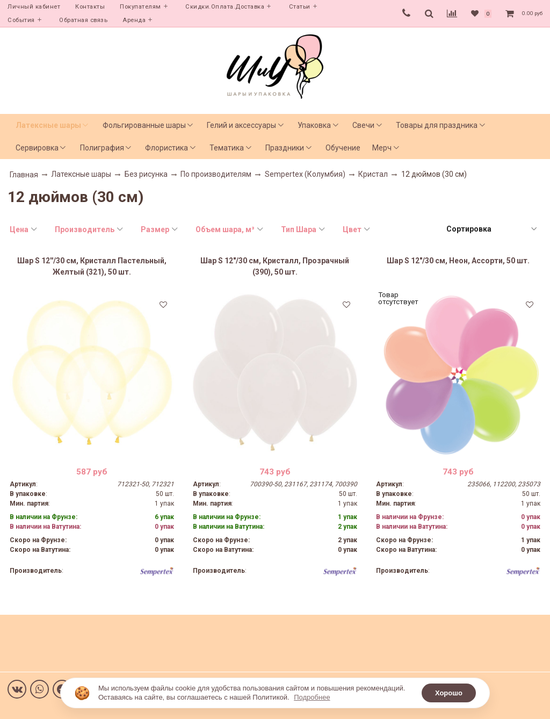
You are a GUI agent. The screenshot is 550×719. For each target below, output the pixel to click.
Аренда (134, 20)
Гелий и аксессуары (241, 125)
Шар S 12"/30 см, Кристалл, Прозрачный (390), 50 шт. (274, 266)
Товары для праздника (436, 125)
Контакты (90, 6)
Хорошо (448, 693)
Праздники (284, 147)
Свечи (363, 125)
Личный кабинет (34, 6)
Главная (24, 174)
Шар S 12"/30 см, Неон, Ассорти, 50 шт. (458, 260)
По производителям (215, 174)
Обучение (342, 147)
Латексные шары (48, 125)
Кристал (373, 174)
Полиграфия (102, 147)
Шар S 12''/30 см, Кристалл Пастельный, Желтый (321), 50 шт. (92, 266)
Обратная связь (83, 20)
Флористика (166, 147)
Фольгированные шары (144, 125)
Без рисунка (146, 174)
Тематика (226, 147)
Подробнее (312, 697)
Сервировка (37, 147)
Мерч (382, 147)
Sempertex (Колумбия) (305, 174)
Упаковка (314, 125)
